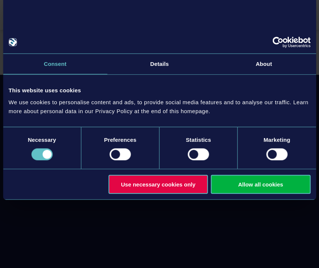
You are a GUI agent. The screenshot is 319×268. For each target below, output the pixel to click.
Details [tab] (159, 64)
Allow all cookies (260, 184)
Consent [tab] (55, 64)
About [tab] (264, 64)
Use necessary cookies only (158, 184)
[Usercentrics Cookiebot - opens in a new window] (277, 42)
